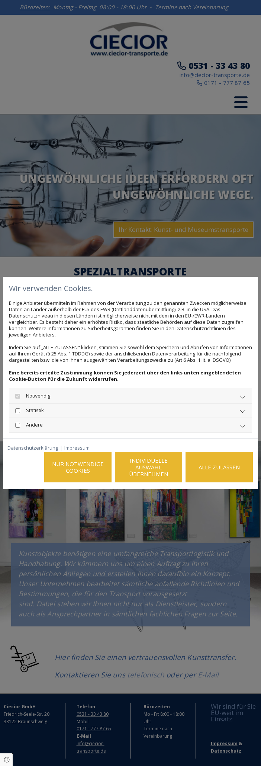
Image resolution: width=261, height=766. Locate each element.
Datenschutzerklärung (32, 448)
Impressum (77, 448)
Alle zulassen (219, 467)
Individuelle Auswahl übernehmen (148, 467)
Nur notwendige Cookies (78, 467)
